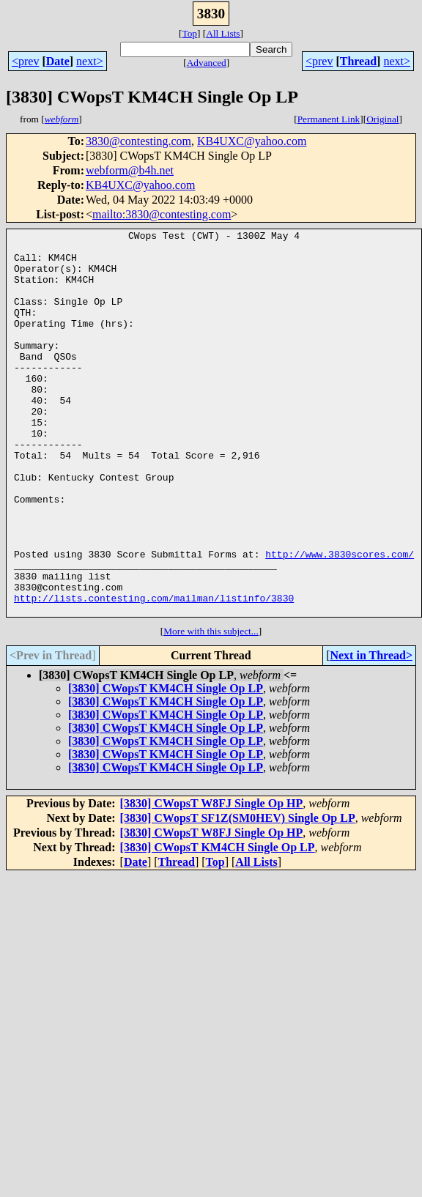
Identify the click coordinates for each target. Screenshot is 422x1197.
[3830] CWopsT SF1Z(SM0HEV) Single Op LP (237, 895)
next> (89, 61)
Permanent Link (328, 119)
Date (58, 61)
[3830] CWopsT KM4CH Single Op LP (165, 765)
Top (189, 33)
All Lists (223, 33)
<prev (25, 61)
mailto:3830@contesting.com (161, 214)
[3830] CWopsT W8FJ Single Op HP (211, 880)
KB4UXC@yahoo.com (251, 141)
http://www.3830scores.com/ (339, 619)
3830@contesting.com (138, 141)
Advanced (206, 62)
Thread (358, 61)
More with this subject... (211, 708)
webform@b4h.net (130, 170)
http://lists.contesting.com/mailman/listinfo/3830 (154, 672)
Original (382, 119)
